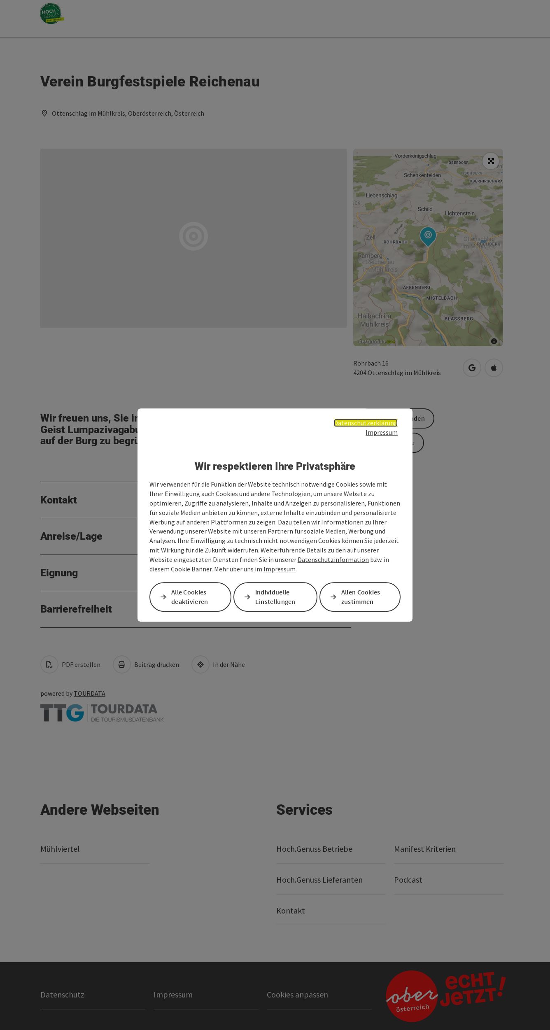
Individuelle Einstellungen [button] (275, 597)
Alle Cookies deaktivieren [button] (189, 597)
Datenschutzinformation (333, 559)
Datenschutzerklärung (366, 423)
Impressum (382, 432)
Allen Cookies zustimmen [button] (360, 597)
